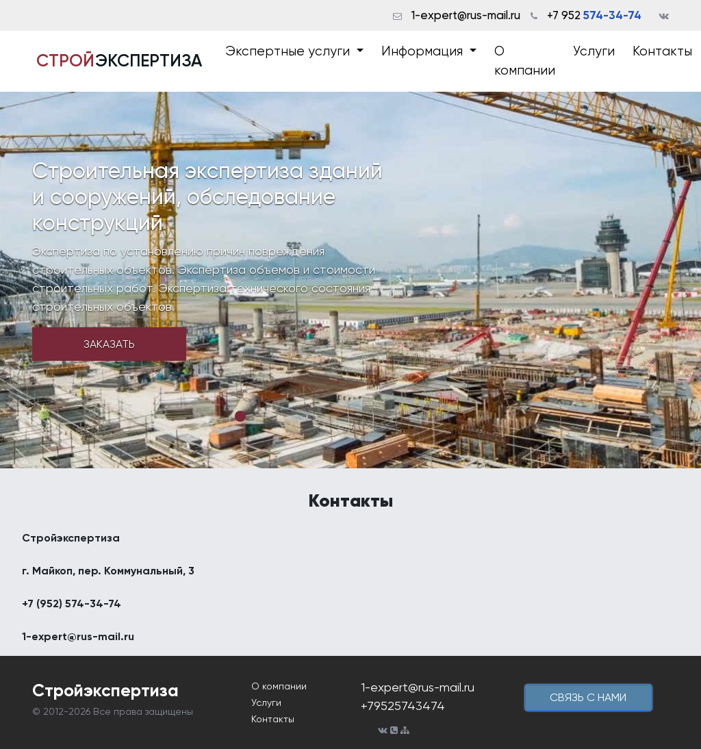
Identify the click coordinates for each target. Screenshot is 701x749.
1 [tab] (240, 416)
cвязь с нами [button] (588, 697)
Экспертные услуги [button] (289, 51)
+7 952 (594, 15)
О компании (524, 61)
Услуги (594, 51)
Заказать (109, 344)
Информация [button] (423, 51)
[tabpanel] (350, 280)
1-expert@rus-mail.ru (465, 15)
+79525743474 (403, 705)
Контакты (662, 51)
